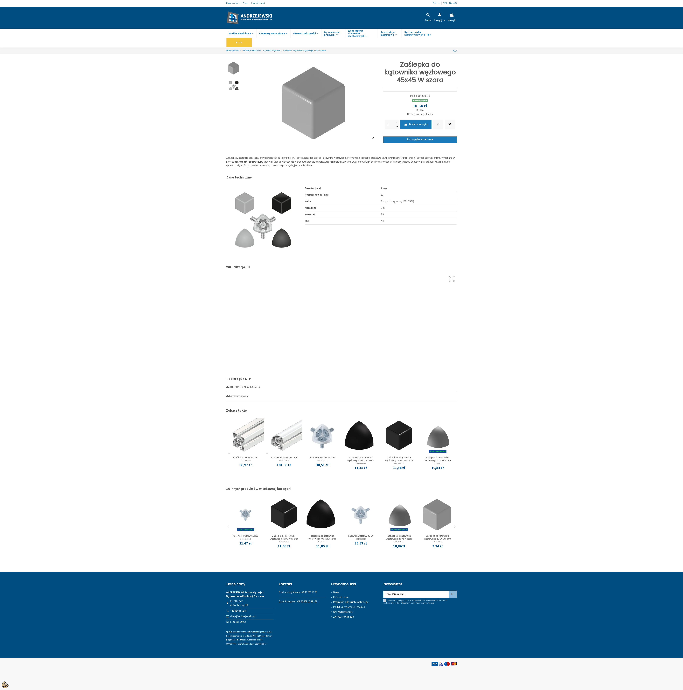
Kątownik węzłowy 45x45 (322, 457)
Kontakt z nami (258, 3)
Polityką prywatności (425, 603)
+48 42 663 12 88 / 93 (306, 601)
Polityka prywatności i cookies (349, 607)
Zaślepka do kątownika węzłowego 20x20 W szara (437, 537)
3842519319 (361, 539)
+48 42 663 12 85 (238, 611)
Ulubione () (450, 3)
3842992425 (245, 460)
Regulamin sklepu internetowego (350, 602)
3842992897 (284, 460)
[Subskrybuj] (453, 594)
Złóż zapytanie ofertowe (420, 139)
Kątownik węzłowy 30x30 (360, 536)
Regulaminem (408, 603)
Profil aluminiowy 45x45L (245, 457)
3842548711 (438, 463)
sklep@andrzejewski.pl (242, 616)
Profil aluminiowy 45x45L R (284, 457)
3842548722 (284, 541)
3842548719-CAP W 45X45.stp (243, 387)
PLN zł (436, 3)
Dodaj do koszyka (416, 124)
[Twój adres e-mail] (416, 594)
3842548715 (361, 463)
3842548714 (322, 541)
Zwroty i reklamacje (343, 617)
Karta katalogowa (237, 396)
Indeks (413, 96)
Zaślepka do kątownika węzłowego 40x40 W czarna (284, 537)
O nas (245, 3)
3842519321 (322, 460)
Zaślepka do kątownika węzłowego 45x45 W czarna (399, 459)
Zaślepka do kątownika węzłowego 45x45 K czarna (360, 459)
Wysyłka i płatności (343, 612)
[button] (452, 279)
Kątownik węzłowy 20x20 (245, 536)
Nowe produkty (233, 3)
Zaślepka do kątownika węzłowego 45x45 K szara (437, 459)
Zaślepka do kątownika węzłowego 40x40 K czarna (322, 537)
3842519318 (245, 539)
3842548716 (438, 541)
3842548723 (399, 463)
